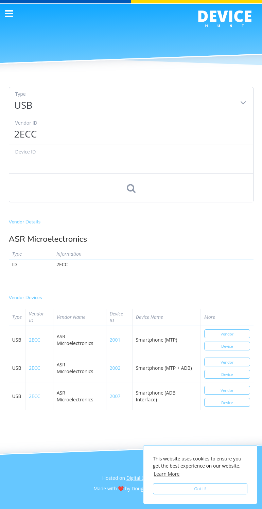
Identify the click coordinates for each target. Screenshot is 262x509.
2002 (115, 368)
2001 (115, 340)
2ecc (34, 340)
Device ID (25, 151)
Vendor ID (26, 123)
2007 (115, 396)
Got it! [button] (200, 489)
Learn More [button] (167, 474)
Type (20, 94)
